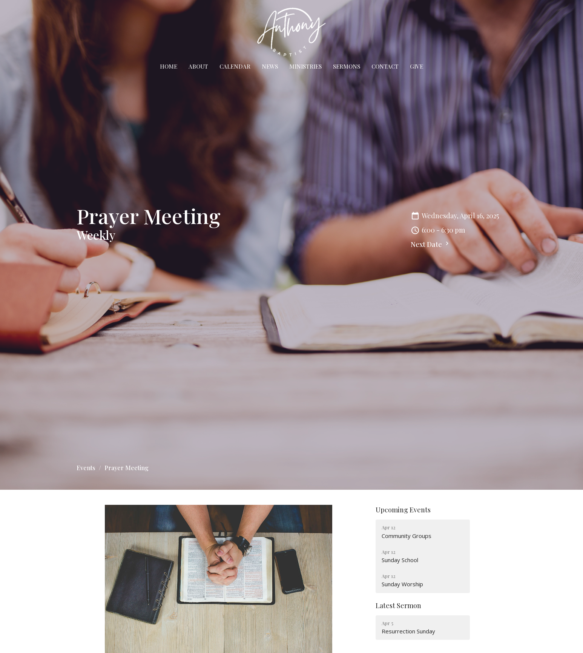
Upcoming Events (403, 509)
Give (416, 66)
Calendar (234, 66)
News (270, 66)
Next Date (431, 244)
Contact (385, 66)
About (198, 66)
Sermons (346, 66)
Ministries (305, 66)
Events (86, 468)
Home (168, 66)
